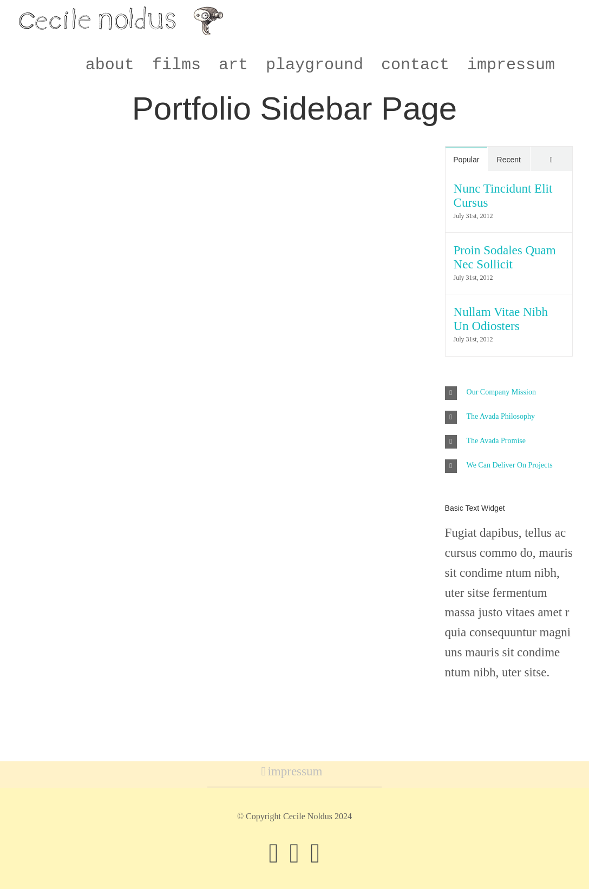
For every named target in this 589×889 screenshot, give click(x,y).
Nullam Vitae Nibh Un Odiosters (501, 319)
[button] (509, 393)
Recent (509, 159)
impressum (294, 771)
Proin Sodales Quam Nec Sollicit (505, 257)
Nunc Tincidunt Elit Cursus (503, 195)
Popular (466, 159)
